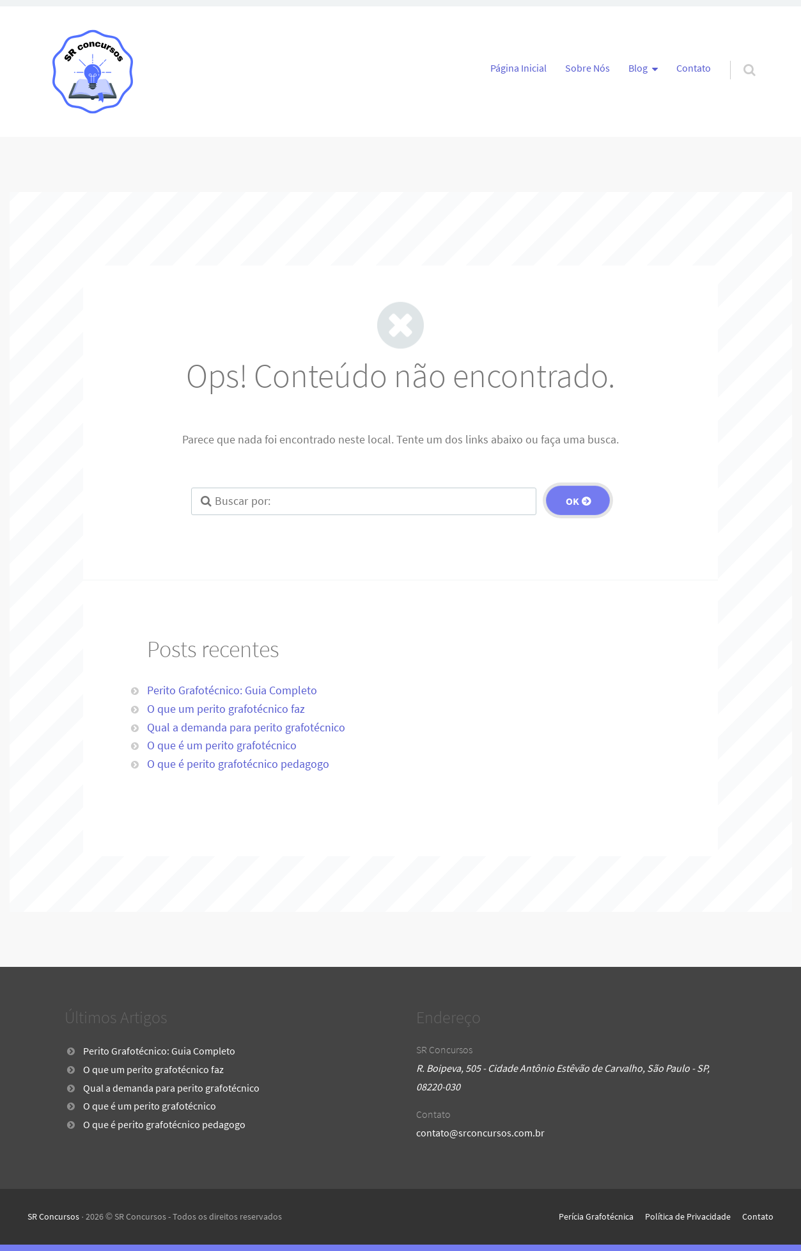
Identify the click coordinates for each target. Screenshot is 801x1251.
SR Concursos (53, 1216)
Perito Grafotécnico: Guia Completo (232, 690)
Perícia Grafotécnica (596, 1216)
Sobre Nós (587, 67)
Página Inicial (518, 67)
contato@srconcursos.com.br (480, 1132)
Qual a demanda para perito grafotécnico (246, 727)
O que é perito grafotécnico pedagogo (238, 763)
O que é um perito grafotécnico (222, 745)
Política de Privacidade (688, 1216)
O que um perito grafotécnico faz (226, 708)
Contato (693, 67)
